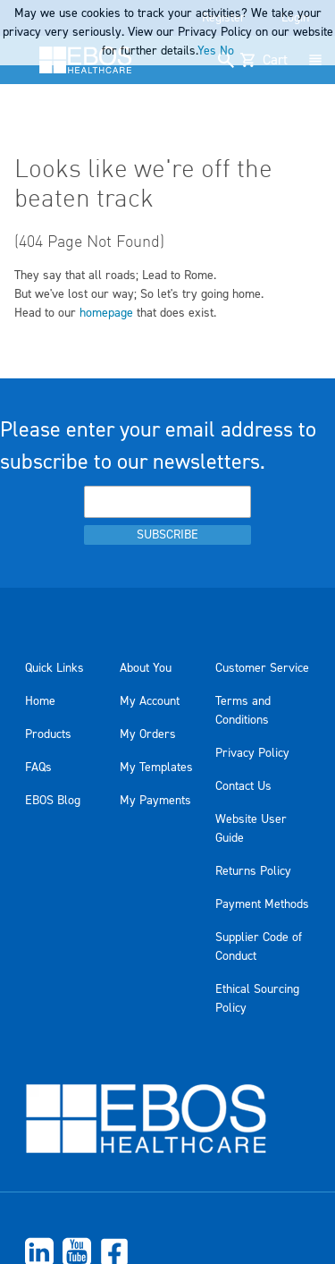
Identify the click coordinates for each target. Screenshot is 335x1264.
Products (48, 734)
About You (146, 668)
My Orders (148, 734)
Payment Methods (262, 904)
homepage (106, 313)
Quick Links (54, 668)
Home (40, 701)
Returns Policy (253, 871)
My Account (150, 701)
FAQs (38, 767)
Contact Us (243, 786)
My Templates (156, 767)
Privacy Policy (252, 753)
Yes (206, 51)
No (227, 51)
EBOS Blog (52, 801)
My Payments (155, 801)
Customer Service (262, 668)
